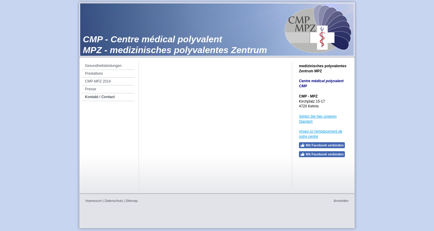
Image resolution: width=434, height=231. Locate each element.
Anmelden (340, 200)
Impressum (94, 200)
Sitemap (132, 200)
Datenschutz (113, 200)
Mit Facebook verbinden (322, 145)
